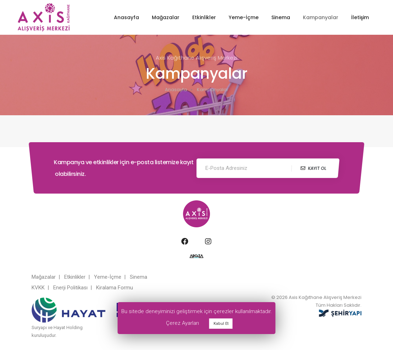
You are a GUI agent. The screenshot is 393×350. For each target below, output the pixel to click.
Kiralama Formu (114, 286)
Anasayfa (126, 17)
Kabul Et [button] (221, 323)
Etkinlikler (204, 17)
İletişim (360, 17)
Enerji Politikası (70, 286)
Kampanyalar (320, 17)
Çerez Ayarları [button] (182, 323)
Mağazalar (165, 17)
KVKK (38, 286)
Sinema (280, 17)
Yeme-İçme (244, 17)
